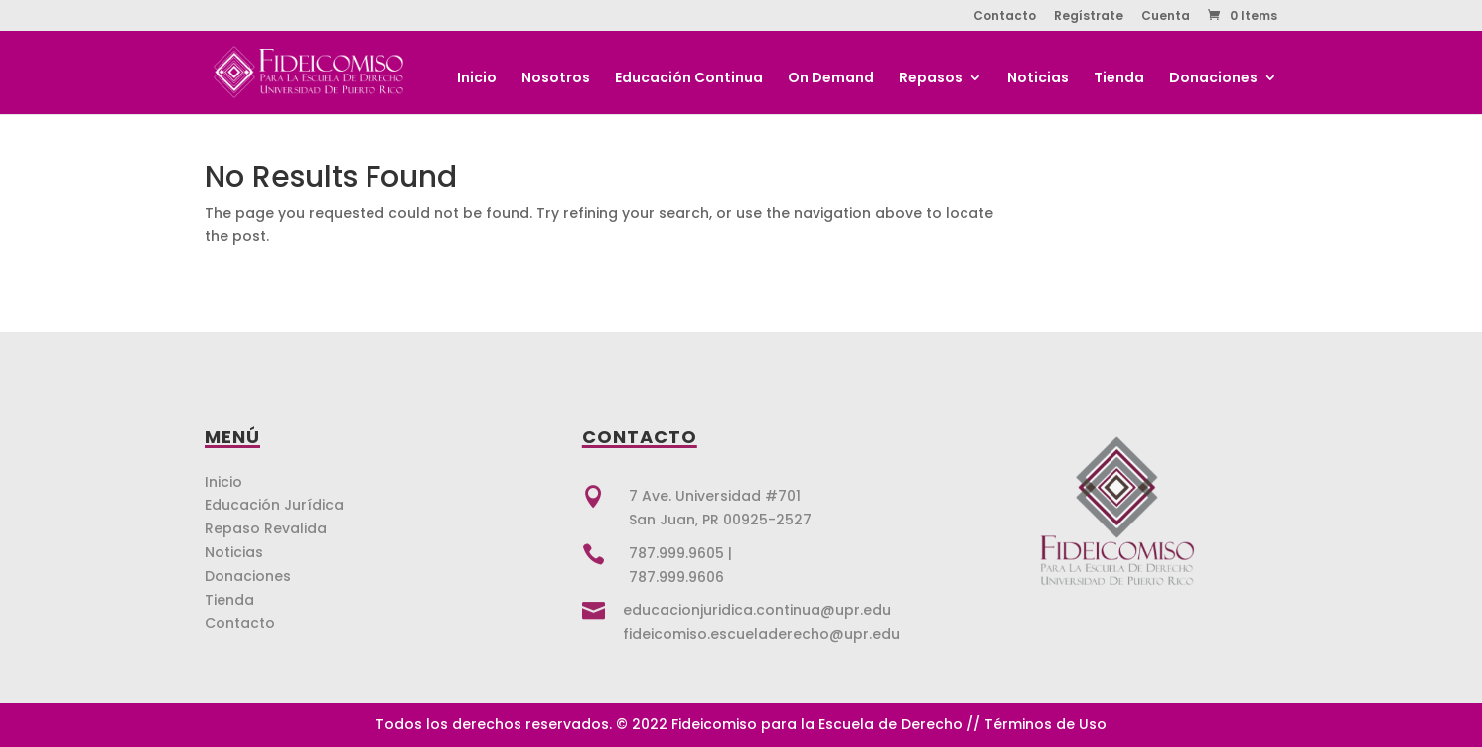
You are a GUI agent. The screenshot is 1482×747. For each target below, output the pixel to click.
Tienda (1119, 79)
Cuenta (1165, 17)
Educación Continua (689, 79)
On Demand (831, 79)
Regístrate (1088, 17)
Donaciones (1213, 79)
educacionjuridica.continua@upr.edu (757, 610)
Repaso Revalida (266, 528)
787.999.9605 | (680, 553)
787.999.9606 (676, 577)
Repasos (931, 79)
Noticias (1038, 79)
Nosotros (555, 79)
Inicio (477, 79)
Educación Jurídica (274, 505)
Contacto (1004, 17)
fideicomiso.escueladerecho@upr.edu (761, 634)
